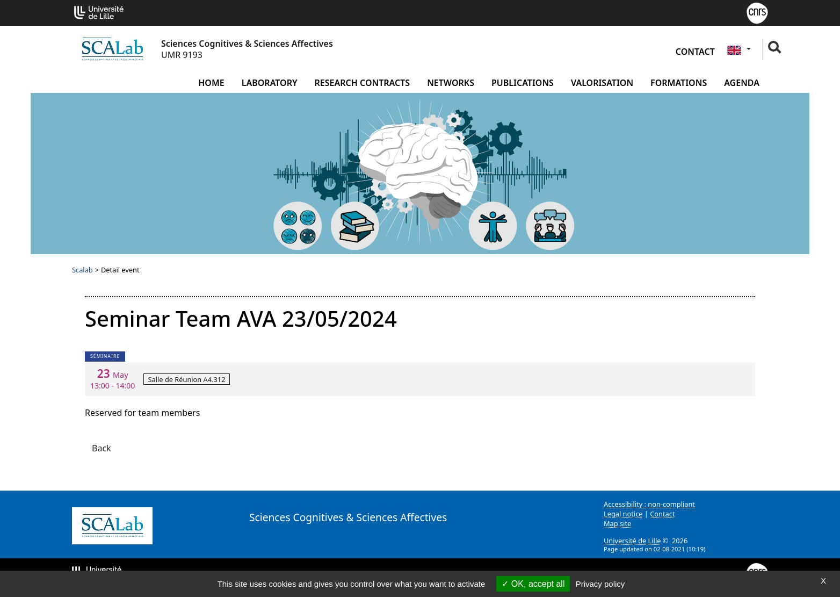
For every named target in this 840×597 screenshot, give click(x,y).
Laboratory (270, 83)
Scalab (82, 270)
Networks (450, 83)
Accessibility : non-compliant (649, 504)
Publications (522, 83)
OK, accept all (533, 583)
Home (211, 83)
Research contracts (362, 83)
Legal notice (623, 514)
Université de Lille (632, 540)
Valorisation (602, 83)
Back (101, 448)
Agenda (741, 83)
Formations (678, 83)
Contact (695, 51)
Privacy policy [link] (600, 583)
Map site (617, 523)
